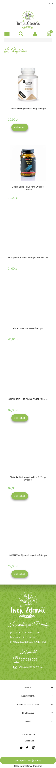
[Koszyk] (49, 33)
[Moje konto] (35, 33)
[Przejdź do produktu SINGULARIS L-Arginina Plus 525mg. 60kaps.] (28, 453)
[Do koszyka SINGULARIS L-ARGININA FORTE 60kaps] (19, 417)
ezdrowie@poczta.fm (30, 667)
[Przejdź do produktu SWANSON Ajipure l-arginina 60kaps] (28, 531)
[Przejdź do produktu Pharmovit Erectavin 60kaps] (28, 304)
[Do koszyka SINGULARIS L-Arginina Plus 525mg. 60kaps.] (19, 496)
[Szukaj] (21, 33)
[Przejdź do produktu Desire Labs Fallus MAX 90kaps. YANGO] (28, 162)
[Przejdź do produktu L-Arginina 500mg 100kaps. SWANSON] (28, 233)
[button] (7, 34)
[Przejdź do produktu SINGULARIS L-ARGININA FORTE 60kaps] (28, 375)
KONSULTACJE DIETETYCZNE (26, 632)
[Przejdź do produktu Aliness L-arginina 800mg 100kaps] (28, 84)
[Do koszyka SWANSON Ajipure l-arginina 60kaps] (19, 574)
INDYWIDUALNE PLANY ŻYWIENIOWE (29, 642)
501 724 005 (29, 659)
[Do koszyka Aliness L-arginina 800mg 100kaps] (19, 127)
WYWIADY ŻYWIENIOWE (24, 637)
